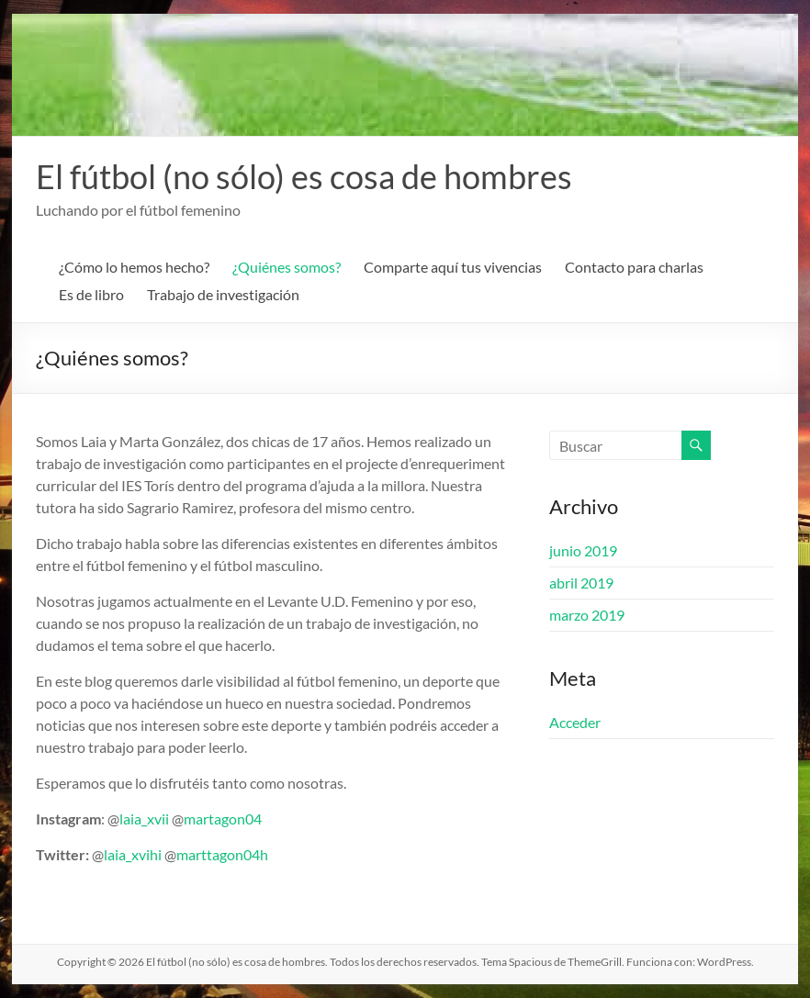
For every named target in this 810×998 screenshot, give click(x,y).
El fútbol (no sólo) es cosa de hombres (304, 176)
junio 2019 (583, 550)
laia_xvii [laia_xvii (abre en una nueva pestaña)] (145, 818)
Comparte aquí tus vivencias (453, 266)
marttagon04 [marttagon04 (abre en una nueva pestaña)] (218, 854)
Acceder (575, 722)
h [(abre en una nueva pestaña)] (264, 854)
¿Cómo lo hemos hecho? (134, 266)
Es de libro (91, 294)
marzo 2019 (586, 614)
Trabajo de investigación (223, 294)
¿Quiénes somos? (286, 266)
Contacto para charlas (634, 266)
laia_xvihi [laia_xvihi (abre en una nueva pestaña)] (133, 854)
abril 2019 (581, 582)
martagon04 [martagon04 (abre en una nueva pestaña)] (223, 818)
